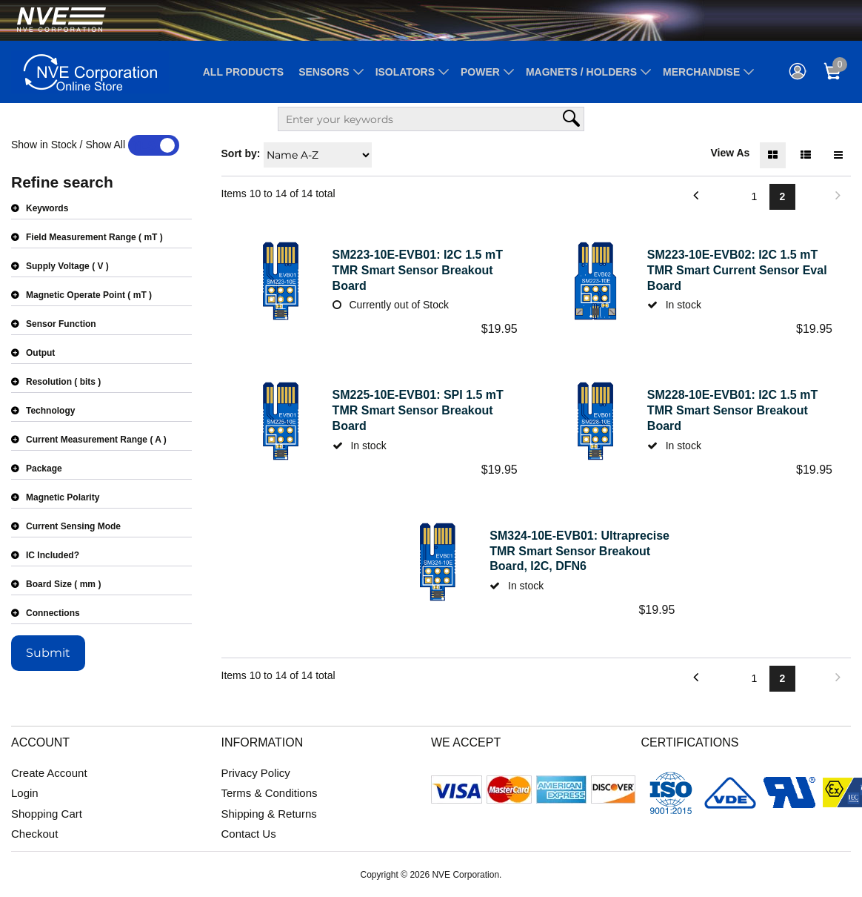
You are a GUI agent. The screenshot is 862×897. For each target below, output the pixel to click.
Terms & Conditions (269, 793)
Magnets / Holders (581, 72)
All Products (243, 72)
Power (480, 72)
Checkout (34, 833)
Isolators (405, 72)
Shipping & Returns (269, 813)
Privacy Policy (255, 773)
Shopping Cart (46, 813)
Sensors (323, 72)
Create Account (49, 773)
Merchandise (701, 72)
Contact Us (248, 833)
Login (25, 793)
